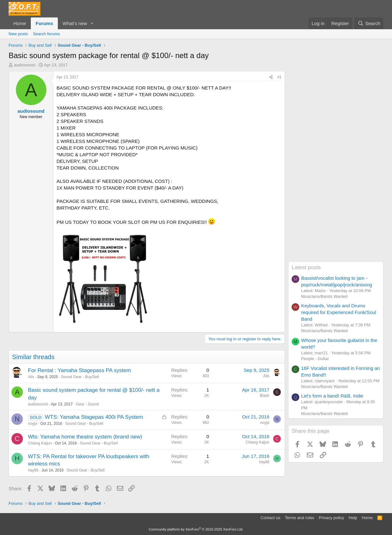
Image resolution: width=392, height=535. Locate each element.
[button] (92, 23)
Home (19, 23)
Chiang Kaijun (40, 443)
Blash (264, 395)
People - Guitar (315, 358)
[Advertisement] (335, 166)
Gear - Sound (87, 404)
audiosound (24, 65)
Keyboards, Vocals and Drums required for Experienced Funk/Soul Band (338, 312)
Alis (31, 377)
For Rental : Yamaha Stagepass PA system (79, 370)
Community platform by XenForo (196, 529)
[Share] (271, 77)
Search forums (46, 33)
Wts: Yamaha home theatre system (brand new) (85, 437)
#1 (279, 77)
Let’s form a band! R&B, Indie (332, 395)
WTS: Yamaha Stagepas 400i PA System (94, 417)
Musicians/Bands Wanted (324, 296)
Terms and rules (299, 517)
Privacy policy (331, 517)
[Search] (369, 23)
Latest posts (306, 267)
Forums (44, 23)
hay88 (33, 470)
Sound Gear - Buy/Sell (80, 377)
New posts (18, 33)
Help (353, 517)
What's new (75, 23)
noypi (32, 423)
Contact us (270, 517)
